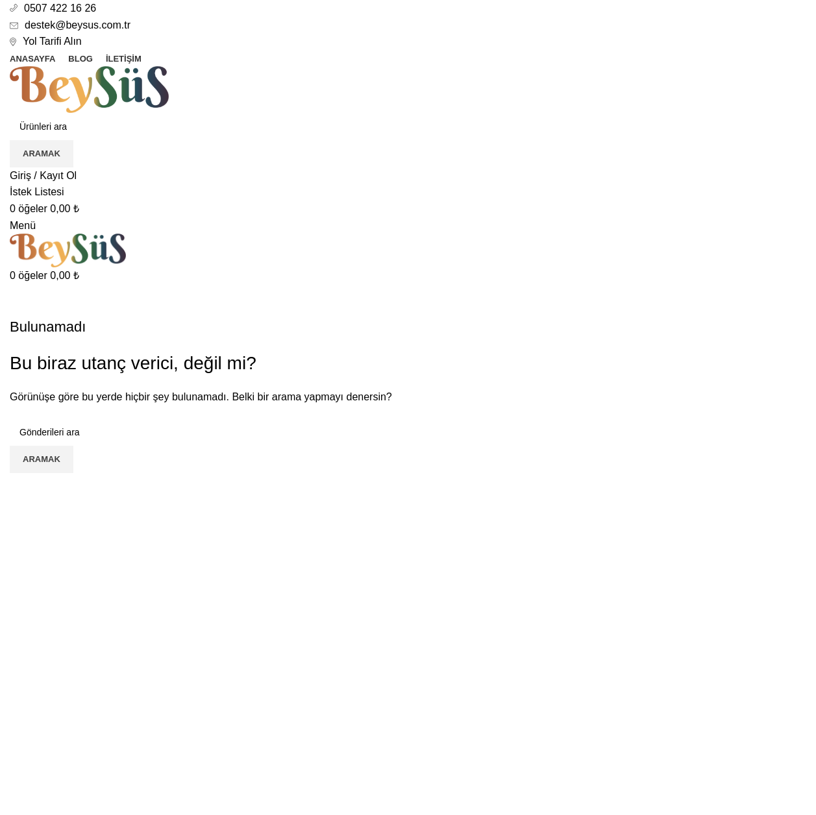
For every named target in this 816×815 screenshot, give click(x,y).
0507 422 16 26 (53, 8)
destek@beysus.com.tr (70, 24)
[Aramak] (408, 126)
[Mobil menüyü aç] (23, 225)
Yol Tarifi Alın (46, 41)
